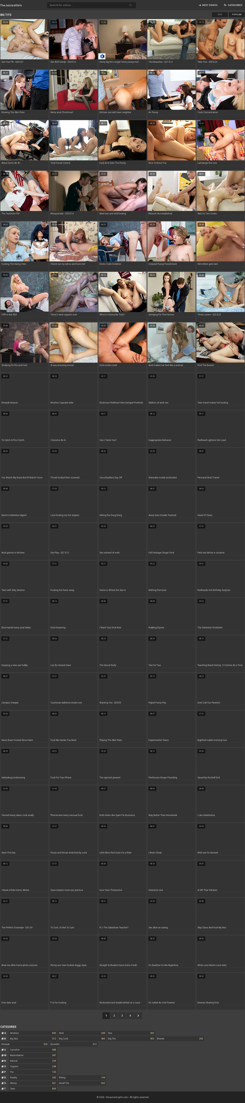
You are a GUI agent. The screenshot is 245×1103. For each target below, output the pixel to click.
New (220, 14)
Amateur (33, 1033)
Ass (131, 1033)
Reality (33, 1077)
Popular (237, 14)
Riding (82, 1077)
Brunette (73, 1044)
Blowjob (24, 1044)
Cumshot (33, 1049)
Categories (233, 5)
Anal (82, 1033)
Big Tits (131, 1038)
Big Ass (33, 1038)
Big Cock (82, 1038)
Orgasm (33, 1066)
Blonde (180, 1038)
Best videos (208, 5)
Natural (33, 1061)
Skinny (33, 1083)
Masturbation (33, 1055)
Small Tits (82, 1083)
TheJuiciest (11, 5)
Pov (33, 1072)
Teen (33, 1088)
